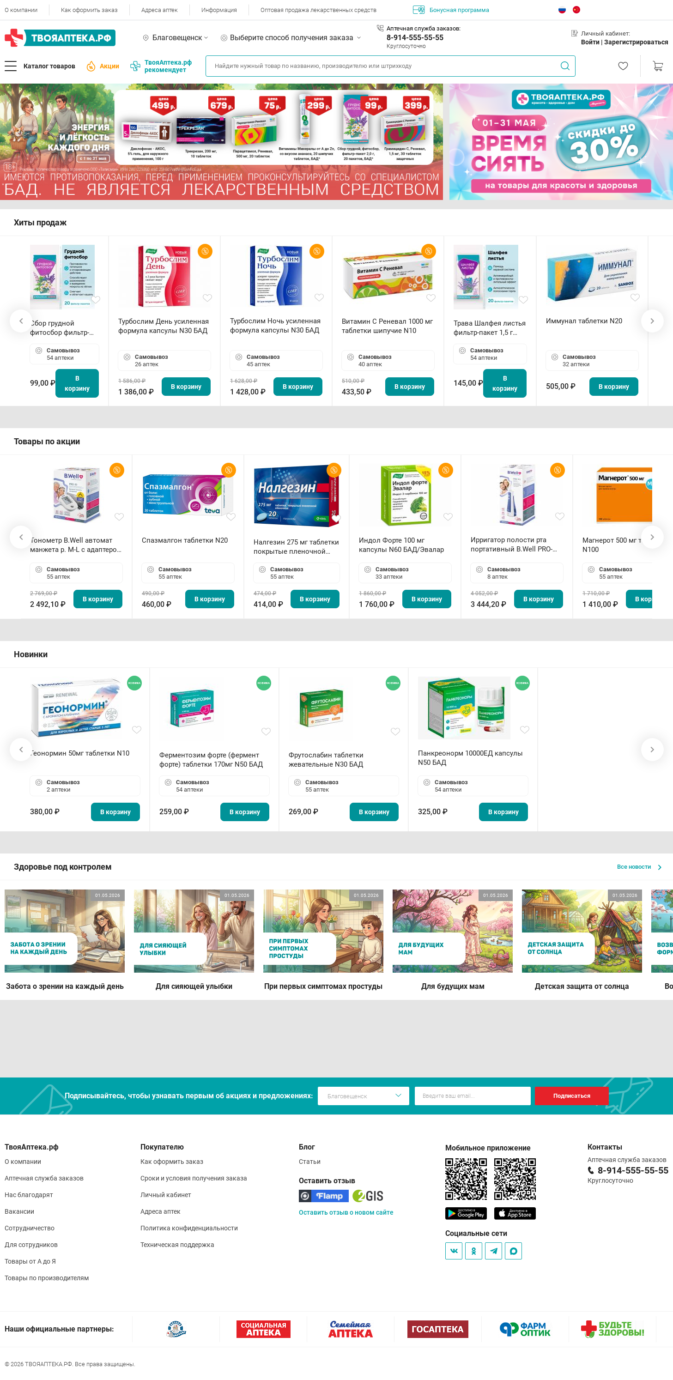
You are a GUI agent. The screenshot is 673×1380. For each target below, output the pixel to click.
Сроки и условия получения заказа (193, 1178)
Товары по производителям (47, 1278)
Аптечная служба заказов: (424, 28)
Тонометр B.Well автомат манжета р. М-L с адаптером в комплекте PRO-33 (76, 545)
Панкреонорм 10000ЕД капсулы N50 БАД (470, 758)
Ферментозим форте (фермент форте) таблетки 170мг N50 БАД (211, 760)
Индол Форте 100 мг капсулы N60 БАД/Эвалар (401, 545)
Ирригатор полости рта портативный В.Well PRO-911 (511, 545)
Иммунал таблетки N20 (584, 321)
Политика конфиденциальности (189, 1228)
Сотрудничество (30, 1228)
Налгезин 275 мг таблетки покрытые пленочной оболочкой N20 (296, 547)
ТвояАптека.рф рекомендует (161, 66)
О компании (21, 9)
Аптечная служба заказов (44, 1178)
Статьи (310, 1161)
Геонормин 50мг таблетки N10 (79, 753)
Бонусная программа (451, 10)
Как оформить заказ (89, 9)
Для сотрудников (31, 1244)
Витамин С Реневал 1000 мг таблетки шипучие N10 (387, 326)
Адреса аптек (159, 9)
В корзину (77, 383)
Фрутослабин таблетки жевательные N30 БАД (326, 760)
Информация (219, 9)
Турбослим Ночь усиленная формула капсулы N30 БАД (275, 325)
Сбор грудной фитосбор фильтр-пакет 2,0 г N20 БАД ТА (62, 328)
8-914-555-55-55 (415, 37)
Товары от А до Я (30, 1261)
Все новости (639, 866)
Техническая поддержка (177, 1244)
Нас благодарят (29, 1194)
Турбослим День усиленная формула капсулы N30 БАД (163, 326)
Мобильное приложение (488, 1148)
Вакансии (19, 1211)
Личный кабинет (165, 1194)
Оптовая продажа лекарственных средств (318, 9)
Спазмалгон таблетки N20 (185, 540)
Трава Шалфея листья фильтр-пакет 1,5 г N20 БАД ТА (490, 328)
